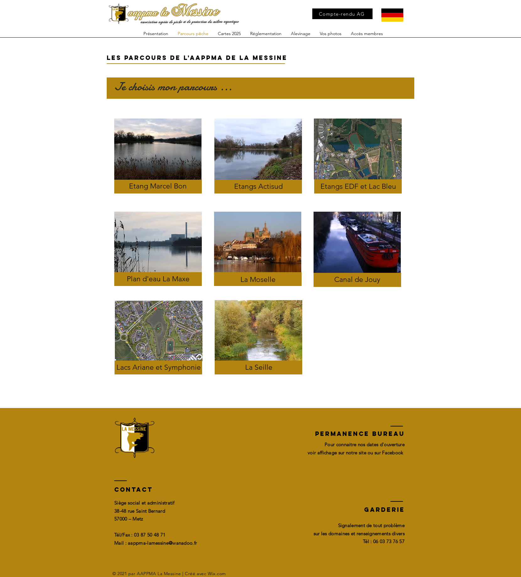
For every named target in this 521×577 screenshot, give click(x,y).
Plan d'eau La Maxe (158, 279)
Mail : (121, 543)
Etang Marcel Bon (158, 186)
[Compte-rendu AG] (342, 13)
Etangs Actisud (258, 186)
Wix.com (217, 573)
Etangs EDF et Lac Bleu (358, 186)
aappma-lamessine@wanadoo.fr (162, 543)
